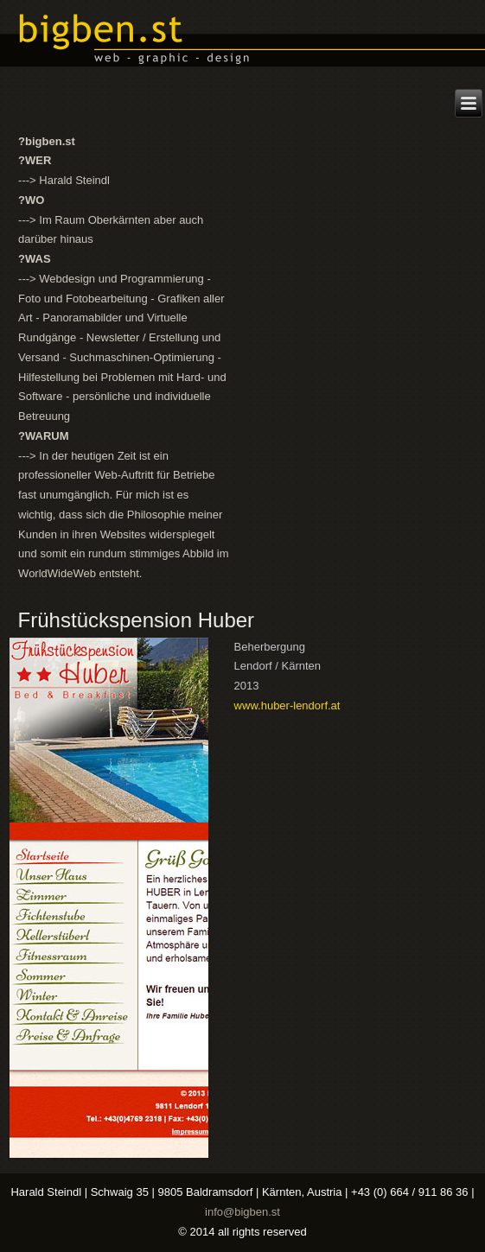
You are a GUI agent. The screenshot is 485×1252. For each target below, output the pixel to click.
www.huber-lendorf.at (287, 705)
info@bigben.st (242, 1211)
